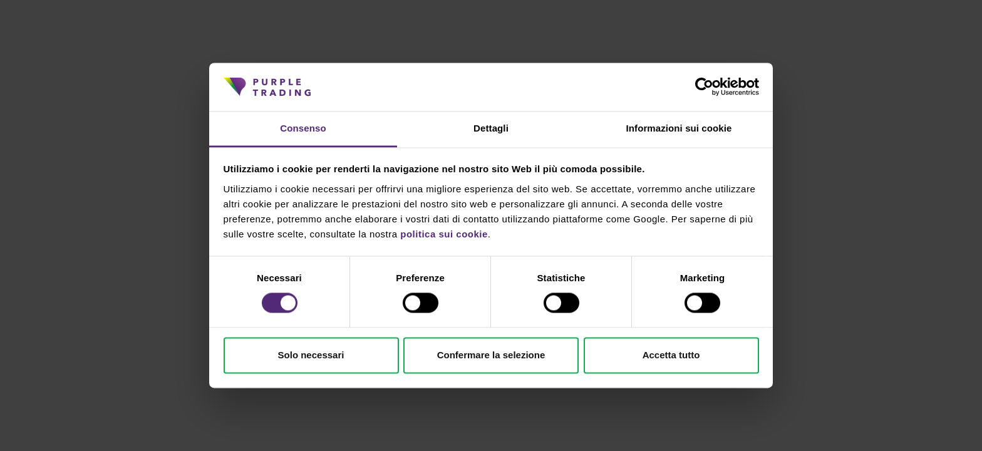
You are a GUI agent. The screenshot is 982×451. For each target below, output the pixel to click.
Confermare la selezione (491, 355)
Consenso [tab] (303, 128)
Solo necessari (311, 355)
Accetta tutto (671, 355)
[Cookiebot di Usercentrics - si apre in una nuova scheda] (704, 87)
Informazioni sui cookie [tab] (679, 128)
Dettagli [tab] (491, 128)
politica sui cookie (444, 234)
